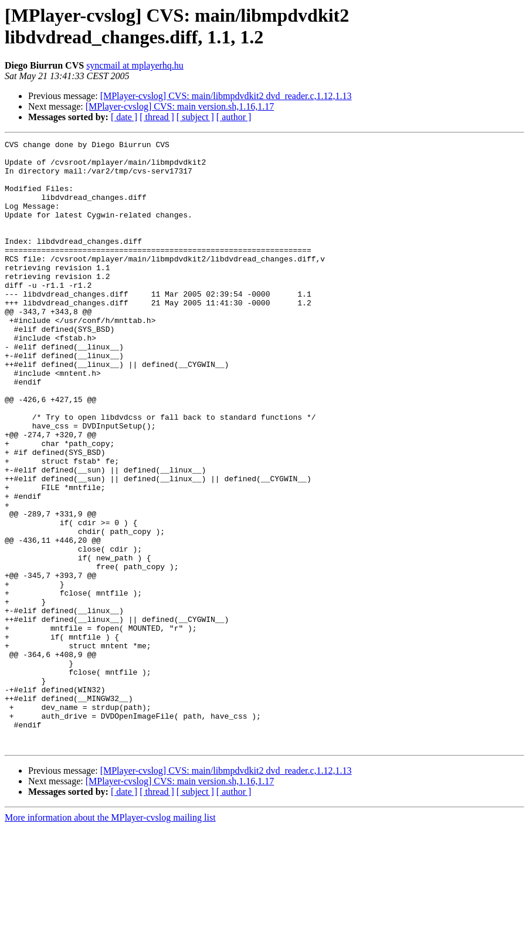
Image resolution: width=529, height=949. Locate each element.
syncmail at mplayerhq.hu (135, 65)
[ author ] (234, 117)
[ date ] (124, 117)
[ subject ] (195, 117)
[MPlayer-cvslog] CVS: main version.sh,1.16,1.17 (180, 106)
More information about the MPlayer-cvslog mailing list (110, 939)
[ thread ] (157, 117)
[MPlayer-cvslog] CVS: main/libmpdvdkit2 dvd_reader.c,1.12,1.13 (226, 96)
